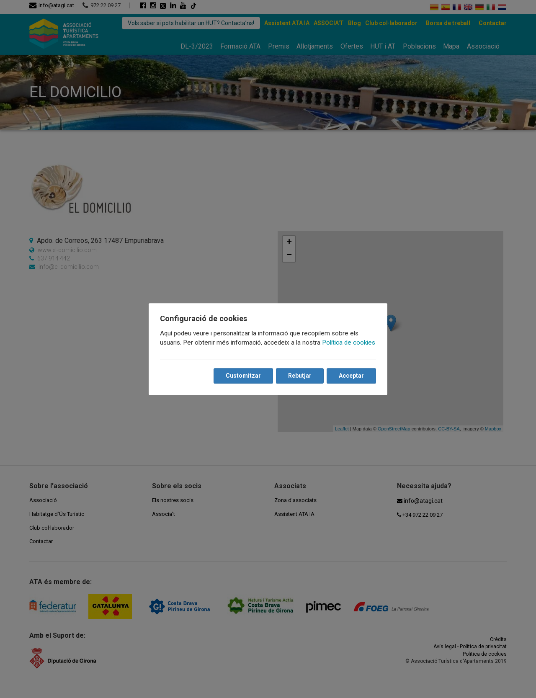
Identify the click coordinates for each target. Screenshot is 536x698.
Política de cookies (349, 342)
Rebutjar (299, 375)
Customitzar (242, 375)
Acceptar (350, 375)
